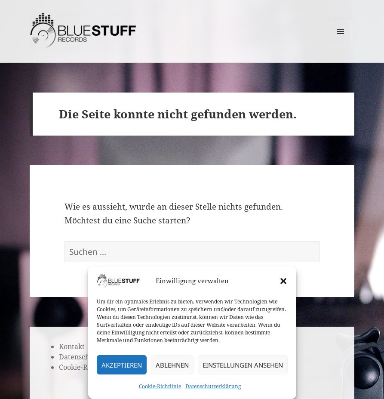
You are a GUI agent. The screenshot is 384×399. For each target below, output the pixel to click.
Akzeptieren (121, 365)
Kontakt (72, 346)
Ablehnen (172, 365)
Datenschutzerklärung (213, 386)
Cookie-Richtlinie (160, 386)
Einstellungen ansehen (243, 365)
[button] (283, 281)
